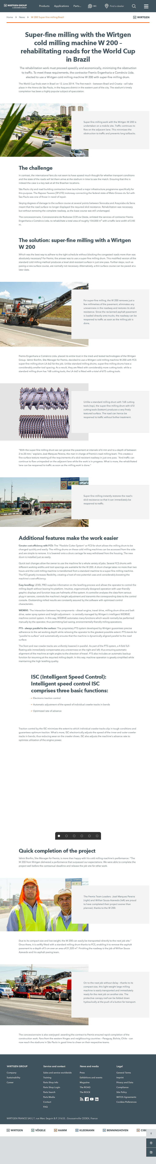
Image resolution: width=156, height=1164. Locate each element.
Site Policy (121, 1092)
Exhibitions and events (91, 1077)
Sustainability (13, 1077)
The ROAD (85, 1087)
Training (47, 1077)
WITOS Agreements (126, 1097)
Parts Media (49, 1097)
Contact (47, 1102)
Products (44, 6)
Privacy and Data (124, 1082)
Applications (61, 6)
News (22, 17)
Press (82, 1072)
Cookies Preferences (126, 1102)
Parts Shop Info (50, 1082)
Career (10, 1082)
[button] (59, 836)
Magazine (85, 1082)
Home (10, 17)
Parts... (77, 6)
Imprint (120, 1077)
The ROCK (85, 1092)
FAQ (45, 1106)
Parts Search (49, 1092)
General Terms (123, 1072)
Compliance (122, 1087)
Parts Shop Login (51, 1087)
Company (11, 1072)
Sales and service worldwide (57, 1072)
